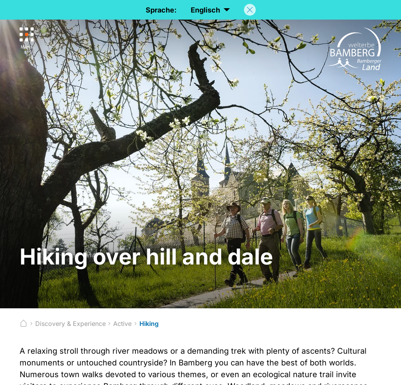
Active (122, 323)
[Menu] (27, 38)
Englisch (210, 10)
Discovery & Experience (70, 323)
